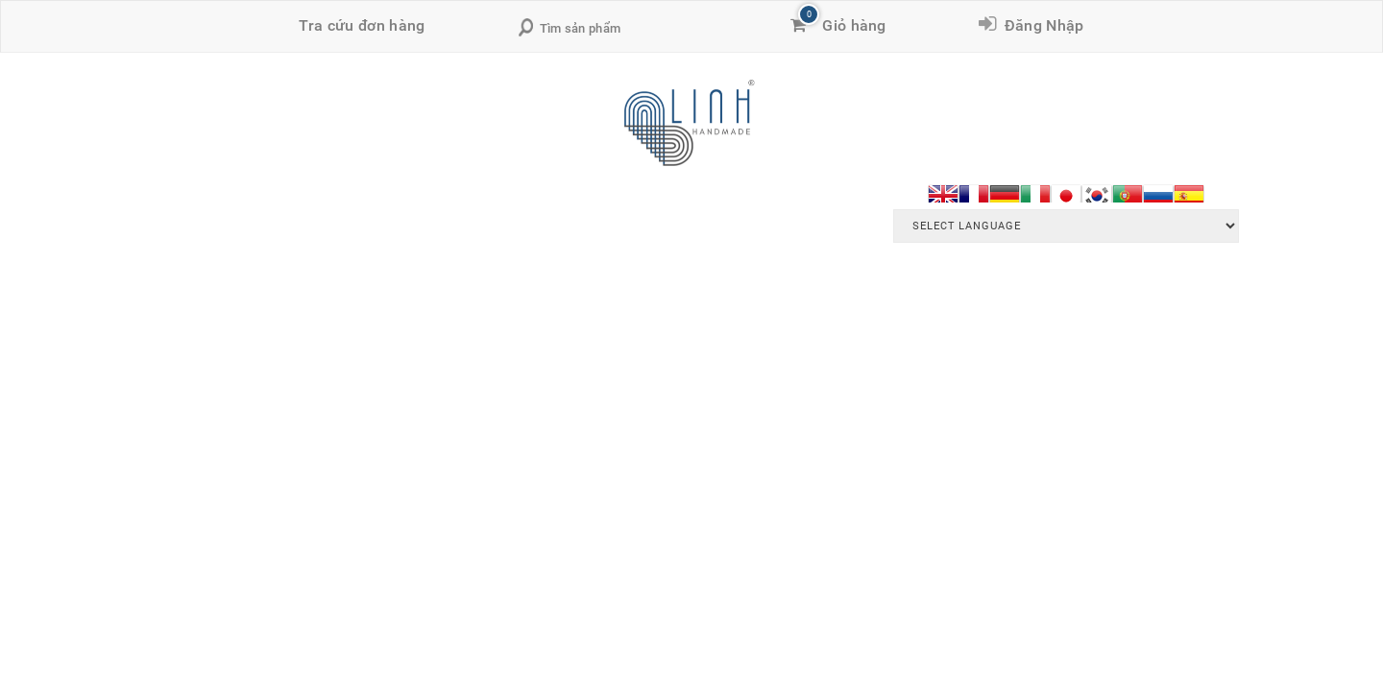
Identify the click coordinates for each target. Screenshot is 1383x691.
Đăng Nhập (1040, 25)
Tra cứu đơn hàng (362, 25)
